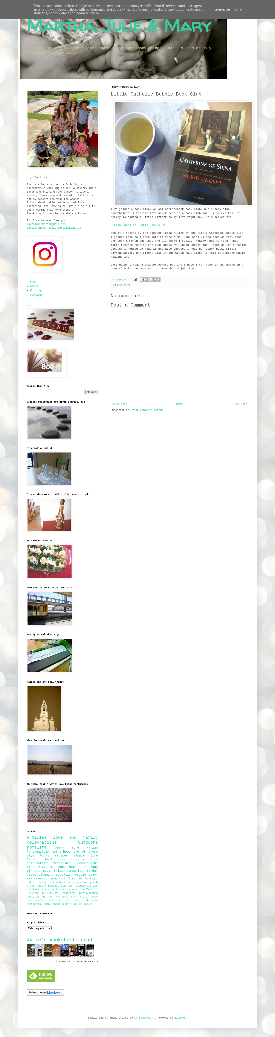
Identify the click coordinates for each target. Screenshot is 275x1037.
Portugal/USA (38, 851)
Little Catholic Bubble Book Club (138, 225)
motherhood (61, 851)
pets (70, 882)
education (64, 874)
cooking (88, 904)
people (80, 874)
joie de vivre (71, 859)
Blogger (180, 1017)
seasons (81, 882)
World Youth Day (48, 900)
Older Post (239, 404)
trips (58, 871)
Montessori (76, 904)
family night (52, 904)
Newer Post (119, 404)
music (65, 904)
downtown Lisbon (73, 885)
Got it (239, 9)
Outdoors (88, 842)
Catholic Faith (40, 859)
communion (75, 871)
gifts (93, 859)
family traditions (51, 882)
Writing (35, 290)
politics (33, 889)
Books (34, 286)
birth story (79, 897)
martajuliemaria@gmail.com (46, 224)
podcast (53, 885)
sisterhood (49, 889)
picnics (92, 885)
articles (37, 837)
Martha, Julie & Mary (119, 25)
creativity (36, 867)
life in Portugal (83, 878)
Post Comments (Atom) (147, 410)
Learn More (223, 9)
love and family (75, 837)
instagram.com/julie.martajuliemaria (54, 227)
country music (69, 889)
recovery (68, 893)
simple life (85, 855)
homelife (37, 847)
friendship (62, 863)
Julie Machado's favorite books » (75, 961)
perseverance (88, 893)
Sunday (92, 871)
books (127, 285)
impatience (57, 867)
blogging (45, 874)
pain (67, 900)
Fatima (41, 885)
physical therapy (39, 896)
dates (31, 882)
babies (74, 867)
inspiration (37, 863)
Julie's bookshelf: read (59, 940)
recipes (61, 855)
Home (179, 404)
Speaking (36, 294)
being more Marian (76, 847)
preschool (58, 878)
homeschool (62, 897)
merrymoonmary (144, 1017)
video (31, 874)
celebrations (42, 842)
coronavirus (87, 863)
